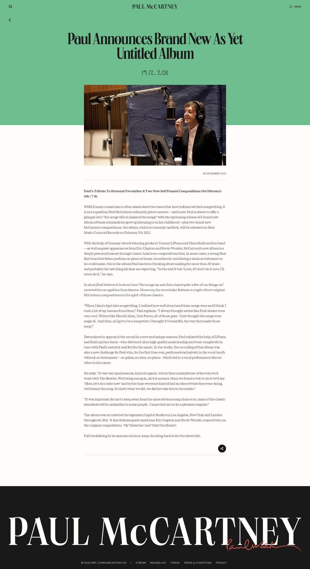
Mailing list (158, 562)
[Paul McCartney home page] (155, 6)
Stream (141, 562)
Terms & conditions (198, 562)
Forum (175, 562)
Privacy (221, 562)
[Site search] (10, 6)
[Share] (222, 449)
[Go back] (9, 20)
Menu (295, 6)
